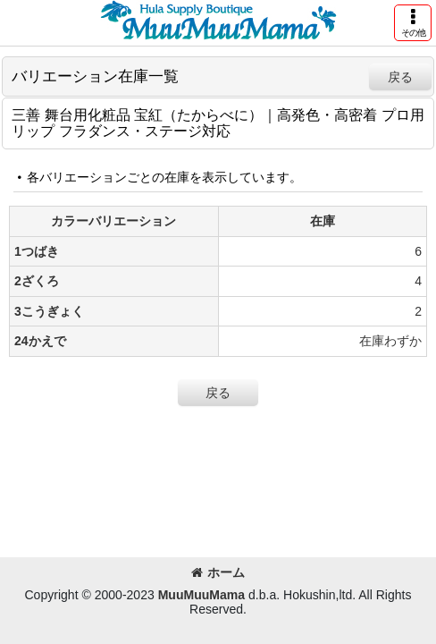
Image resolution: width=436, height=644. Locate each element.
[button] (413, 22)
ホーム (218, 572)
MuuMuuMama (201, 595)
